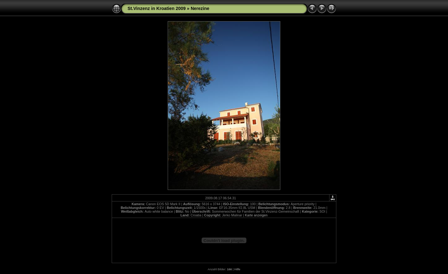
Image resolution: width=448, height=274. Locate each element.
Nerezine (200, 8)
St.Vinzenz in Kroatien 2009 (157, 8)
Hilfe (237, 269)
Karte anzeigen (256, 215)
